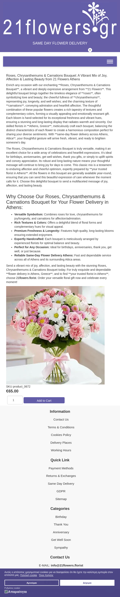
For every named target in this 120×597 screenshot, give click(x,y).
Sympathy (61, 547)
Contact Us (61, 419)
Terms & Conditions (61, 427)
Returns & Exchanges (61, 476)
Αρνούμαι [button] (32, 583)
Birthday (61, 517)
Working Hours (61, 450)
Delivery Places (61, 442)
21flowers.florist (26, 278)
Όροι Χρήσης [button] (46, 575)
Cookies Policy (61, 435)
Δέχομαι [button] (87, 583)
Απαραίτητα (17, 592)
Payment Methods (61, 468)
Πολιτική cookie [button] (28, 575)
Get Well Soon (61, 539)
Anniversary (61, 532)
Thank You (61, 524)
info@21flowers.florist (67, 565)
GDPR (61, 491)
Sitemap (61, 499)
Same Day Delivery (61, 483)
